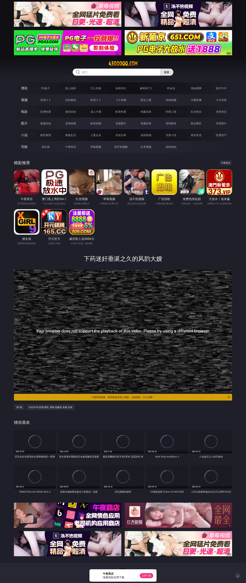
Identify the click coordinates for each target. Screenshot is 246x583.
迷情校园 (146, 135)
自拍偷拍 (70, 100)
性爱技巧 (221, 135)
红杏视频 (146, 147)
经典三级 (171, 111)
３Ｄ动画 (120, 100)
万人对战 (95, 88)
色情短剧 (171, 147)
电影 (24, 111)
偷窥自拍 (45, 123)
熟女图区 (196, 123)
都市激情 (45, 135)
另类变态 (221, 111)
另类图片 (221, 123)
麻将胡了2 (146, 88)
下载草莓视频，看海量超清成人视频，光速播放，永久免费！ (160, 397)
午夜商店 (70, 147)
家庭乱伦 (70, 135)
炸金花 (171, 88)
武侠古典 (120, 135)
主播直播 (196, 100)
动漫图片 (120, 123)
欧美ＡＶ (95, 100)
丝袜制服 (171, 100)
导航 (24, 146)
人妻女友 (95, 135)
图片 (24, 123)
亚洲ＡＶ (45, 100)
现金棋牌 (196, 88)
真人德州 (70, 88)
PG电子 (45, 88)
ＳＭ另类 (221, 100)
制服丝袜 (146, 111)
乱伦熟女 (196, 111)
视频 (24, 100)
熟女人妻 (146, 100)
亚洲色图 (70, 123)
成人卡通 (95, 111)
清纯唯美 (171, 123)
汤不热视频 (121, 147)
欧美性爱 (120, 111)
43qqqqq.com (123, 63)
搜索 (166, 72)
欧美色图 (95, 123)
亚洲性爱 (45, 111)
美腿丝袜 (146, 123)
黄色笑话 (196, 135)
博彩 (24, 88)
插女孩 (46, 147)
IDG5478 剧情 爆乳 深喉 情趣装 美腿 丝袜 (50, 407)
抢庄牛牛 (221, 88)
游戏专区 (120, 88)
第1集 (19, 407)
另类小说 (171, 135)
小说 (24, 135)
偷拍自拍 (70, 111)
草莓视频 (95, 147)
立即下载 (146, 575)
